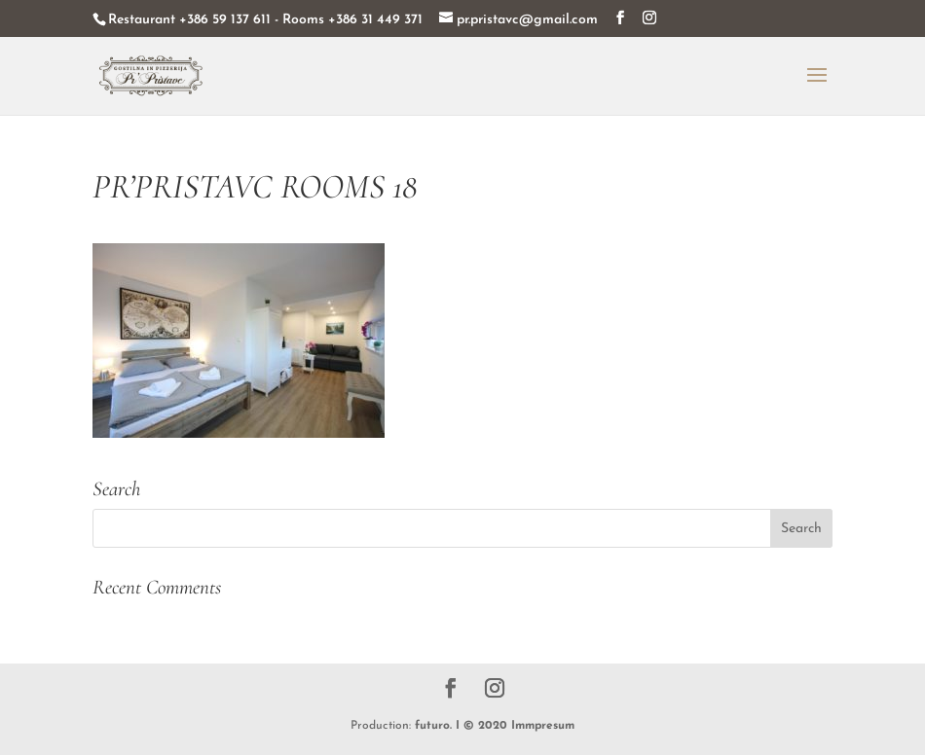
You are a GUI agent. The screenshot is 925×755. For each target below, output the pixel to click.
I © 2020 (481, 726)
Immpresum (542, 726)
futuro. (433, 726)
